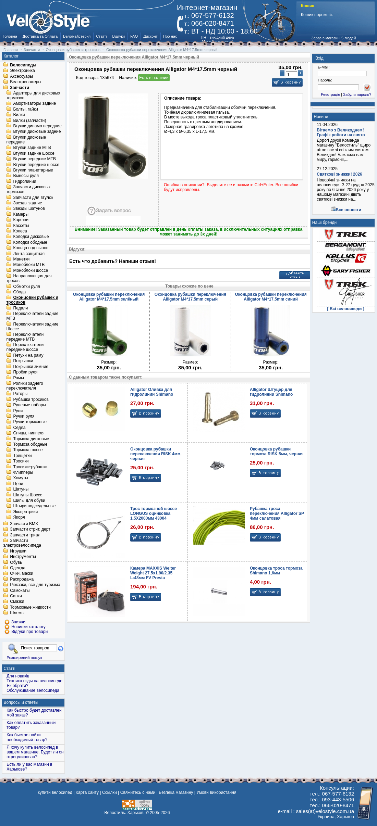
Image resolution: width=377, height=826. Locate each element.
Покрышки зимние (30, 366)
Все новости (348, 209)
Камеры (20, 214)
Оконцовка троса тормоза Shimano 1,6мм (276, 570)
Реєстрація (330, 94)
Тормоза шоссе (27, 450)
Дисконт (150, 36)
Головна (10, 36)
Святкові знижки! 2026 (339, 174)
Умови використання (216, 792)
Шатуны (20, 489)
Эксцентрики (25, 511)
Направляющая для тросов (28, 278)
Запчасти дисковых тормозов (28, 189)
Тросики (20, 461)
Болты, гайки (25, 109)
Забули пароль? (357, 94)
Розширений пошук (24, 657)
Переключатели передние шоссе (25, 347)
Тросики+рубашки (30, 467)
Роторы (20, 394)
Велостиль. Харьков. (125, 812)
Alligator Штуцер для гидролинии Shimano (271, 392)
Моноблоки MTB (29, 265)
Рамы (18, 378)
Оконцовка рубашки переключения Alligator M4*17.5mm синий (270, 297)
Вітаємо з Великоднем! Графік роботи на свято (341, 132)
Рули (18, 410)
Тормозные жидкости (30, 607)
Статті (101, 36)
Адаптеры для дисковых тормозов (33, 95)
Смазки (17, 601)
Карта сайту (87, 792)
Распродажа (22, 579)
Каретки (20, 220)
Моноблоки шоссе (30, 270)
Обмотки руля (26, 286)
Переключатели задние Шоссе (32, 326)
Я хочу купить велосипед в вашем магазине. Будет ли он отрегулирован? (35, 752)
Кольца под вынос (30, 248)
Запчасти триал (25, 535)
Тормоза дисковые (31, 438)
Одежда (17, 568)
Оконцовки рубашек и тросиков (32, 300)
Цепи (18, 483)
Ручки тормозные (30, 422)
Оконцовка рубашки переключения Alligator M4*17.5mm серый (190, 297)
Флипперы (23, 472)
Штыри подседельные (34, 506)
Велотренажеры (25, 82)
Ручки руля (23, 416)
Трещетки (22, 455)
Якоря (19, 517)
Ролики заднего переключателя (24, 386)
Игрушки (18, 551)
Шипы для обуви (29, 500)
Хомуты (20, 478)
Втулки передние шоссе (36, 164)
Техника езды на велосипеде (34, 680)
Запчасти (19, 87)
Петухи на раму (28, 355)
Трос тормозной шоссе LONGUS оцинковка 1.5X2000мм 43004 (153, 513)
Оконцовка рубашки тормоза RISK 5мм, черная (277, 451)
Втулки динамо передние (37, 126)
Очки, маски (21, 573)
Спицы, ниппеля (28, 433)
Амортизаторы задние (34, 103)
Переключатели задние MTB (32, 316)
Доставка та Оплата (40, 36)
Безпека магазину (176, 792)
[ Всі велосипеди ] (345, 308)
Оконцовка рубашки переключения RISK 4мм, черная (156, 454)
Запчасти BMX (24, 523)
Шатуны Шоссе (27, 495)
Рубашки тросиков (31, 399)
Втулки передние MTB (34, 159)
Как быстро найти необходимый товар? (27, 737)
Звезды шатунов (29, 208)
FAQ (134, 36)
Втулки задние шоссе (33, 153)
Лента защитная (29, 253)
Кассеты (21, 225)
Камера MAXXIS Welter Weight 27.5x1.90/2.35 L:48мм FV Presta (153, 573)
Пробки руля (25, 372)
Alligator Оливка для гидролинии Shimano (151, 392)
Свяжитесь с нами (138, 792)
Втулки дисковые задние (37, 131)
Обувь (16, 562)
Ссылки (109, 792)
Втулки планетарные (33, 170)
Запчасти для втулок (33, 197)
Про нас (170, 36)
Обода (19, 292)
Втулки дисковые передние (26, 139)
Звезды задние (27, 203)
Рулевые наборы (29, 405)
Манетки (21, 259)
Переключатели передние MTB (25, 337)
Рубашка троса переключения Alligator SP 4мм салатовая (277, 513)
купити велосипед (55, 792)
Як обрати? (17, 685)
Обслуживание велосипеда (33, 690)
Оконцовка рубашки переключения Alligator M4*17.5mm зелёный (109, 297)
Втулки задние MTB (32, 147)
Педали (20, 308)
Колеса (20, 231)
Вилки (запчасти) (29, 120)
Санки (16, 596)
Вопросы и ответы (21, 702)
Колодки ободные (30, 242)
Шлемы (17, 613)
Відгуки (118, 36)
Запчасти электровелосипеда (22, 543)
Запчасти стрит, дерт (30, 529)
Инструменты (23, 557)
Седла (19, 427)
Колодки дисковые (31, 236)
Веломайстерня (76, 36)
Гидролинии (24, 181)
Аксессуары (21, 76)
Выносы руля (26, 176)
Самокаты (19, 590)
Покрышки (23, 361)
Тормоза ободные (30, 444)
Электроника (22, 70)
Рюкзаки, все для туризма (35, 585)
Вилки (19, 115)
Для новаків (18, 676)
